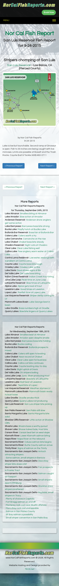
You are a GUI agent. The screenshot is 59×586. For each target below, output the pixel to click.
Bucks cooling (25, 344)
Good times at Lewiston (32, 289)
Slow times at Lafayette (38, 283)
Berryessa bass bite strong (36, 226)
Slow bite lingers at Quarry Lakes (35, 311)
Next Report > (47, 166)
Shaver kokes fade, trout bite (33, 429)
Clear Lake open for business (31, 360)
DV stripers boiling (29, 372)
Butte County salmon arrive (39, 445)
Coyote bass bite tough (30, 264)
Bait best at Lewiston (31, 382)
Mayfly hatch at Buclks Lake (32, 229)
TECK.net (29, 569)
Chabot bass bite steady (31, 242)
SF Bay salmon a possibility (19, 514)
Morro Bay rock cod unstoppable (22, 508)
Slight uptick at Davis (27, 369)
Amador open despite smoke (34, 338)
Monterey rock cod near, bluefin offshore (26, 505)
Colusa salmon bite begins (38, 442)
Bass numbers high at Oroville (34, 308)
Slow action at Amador (31, 217)
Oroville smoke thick (29, 398)
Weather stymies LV (40, 388)
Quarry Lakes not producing (33, 401)
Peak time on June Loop (34, 280)
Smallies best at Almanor (32, 335)
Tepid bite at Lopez (27, 385)
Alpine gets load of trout (30, 286)
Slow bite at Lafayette (37, 379)
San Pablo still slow (35, 410)
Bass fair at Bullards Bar (41, 232)
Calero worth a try (27, 236)
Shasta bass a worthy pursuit (33, 426)
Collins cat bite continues (30, 363)
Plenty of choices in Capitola (20, 499)
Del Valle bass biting (30, 273)
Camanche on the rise (34, 239)
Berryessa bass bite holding (36, 341)
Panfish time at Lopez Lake (31, 292)
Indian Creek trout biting (41, 277)
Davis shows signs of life (29, 270)
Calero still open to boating (31, 354)
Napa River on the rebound (31, 439)
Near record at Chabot (30, 357)
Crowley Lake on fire (30, 267)
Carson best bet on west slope (34, 432)
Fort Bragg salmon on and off (21, 502)
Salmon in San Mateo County (20, 511)
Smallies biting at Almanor (33, 213)
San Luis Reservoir (19, 65)
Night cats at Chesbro (36, 245)
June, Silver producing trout (35, 376)
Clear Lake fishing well (28, 248)
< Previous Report (13, 166)
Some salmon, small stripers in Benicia (25, 458)
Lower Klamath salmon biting (35, 436)
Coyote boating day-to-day (33, 366)
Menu (6, 20)
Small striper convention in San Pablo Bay (27, 518)
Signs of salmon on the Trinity (32, 448)
